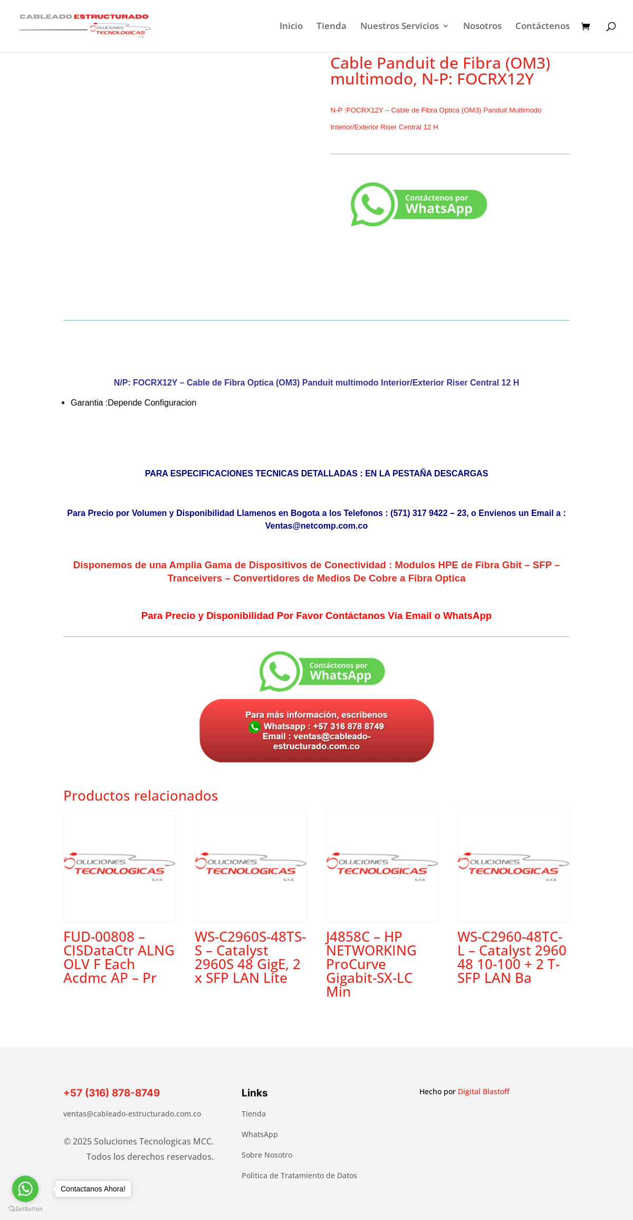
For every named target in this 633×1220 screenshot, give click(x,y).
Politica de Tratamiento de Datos (299, 1175)
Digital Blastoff (484, 1091)
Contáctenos (542, 27)
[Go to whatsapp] (25, 1189)
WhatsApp (260, 1134)
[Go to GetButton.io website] (25, 1209)
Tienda (331, 27)
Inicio (291, 27)
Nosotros (482, 27)
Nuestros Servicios (399, 27)
